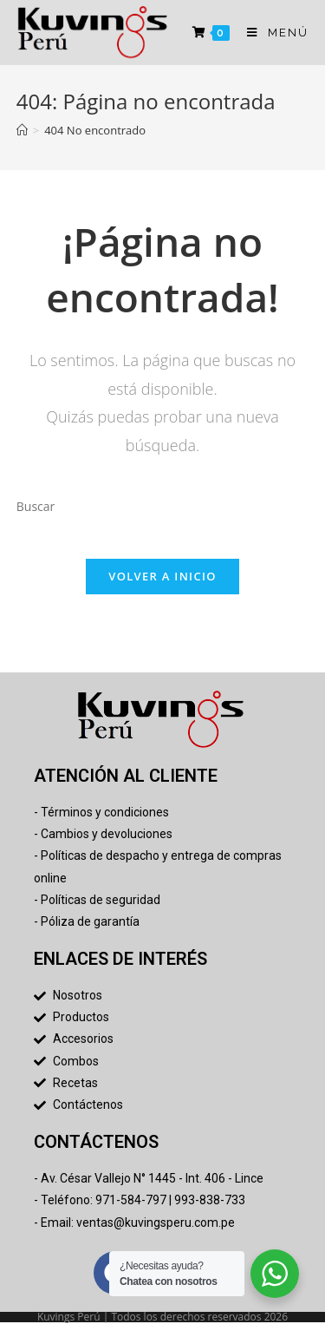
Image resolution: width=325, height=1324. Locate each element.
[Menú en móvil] (271, 32)
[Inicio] (22, 130)
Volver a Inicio (162, 576)
